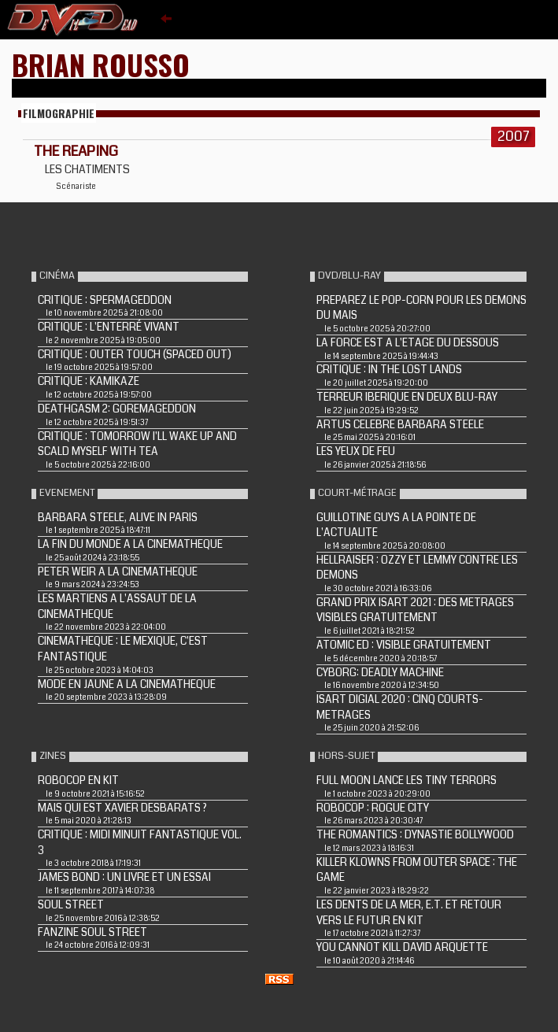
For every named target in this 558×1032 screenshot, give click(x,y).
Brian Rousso (101, 64)
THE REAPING (76, 151)
